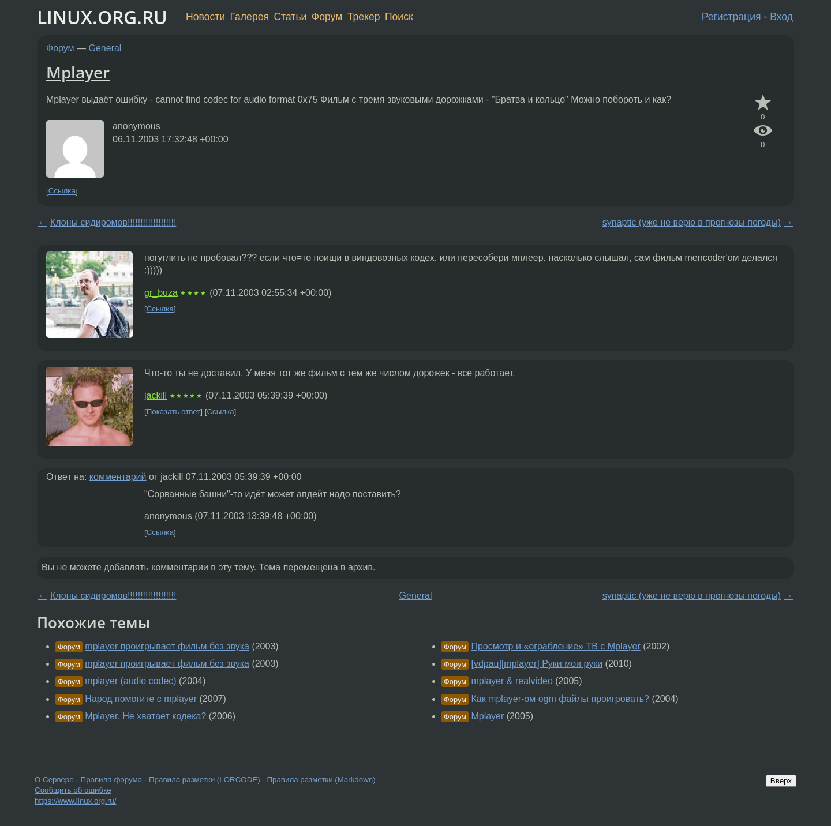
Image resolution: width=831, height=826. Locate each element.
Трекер (363, 16)
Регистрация (731, 16)
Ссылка (62, 191)
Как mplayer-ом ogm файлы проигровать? (560, 699)
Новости (205, 16)
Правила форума (112, 779)
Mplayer (78, 72)
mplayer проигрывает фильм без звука (167, 646)
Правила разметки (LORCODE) (204, 779)
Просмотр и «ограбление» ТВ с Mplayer (555, 646)
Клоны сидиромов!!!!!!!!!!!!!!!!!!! (113, 222)
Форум (327, 16)
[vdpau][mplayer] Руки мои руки (536, 664)
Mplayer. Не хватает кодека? (145, 716)
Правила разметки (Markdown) (321, 779)
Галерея (249, 16)
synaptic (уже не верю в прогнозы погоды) (691, 222)
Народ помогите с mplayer (141, 699)
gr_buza (161, 293)
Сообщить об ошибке (73, 790)
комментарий (118, 477)
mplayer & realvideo (511, 681)
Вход (781, 16)
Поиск (399, 16)
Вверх (781, 780)
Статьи (290, 16)
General (105, 48)
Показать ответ (174, 411)
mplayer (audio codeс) (130, 681)
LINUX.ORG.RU (102, 17)
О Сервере (54, 779)
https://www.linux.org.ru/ (75, 801)
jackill (155, 395)
